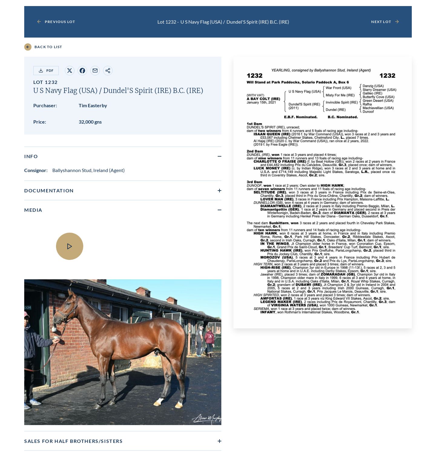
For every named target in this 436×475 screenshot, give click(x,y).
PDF (46, 70)
